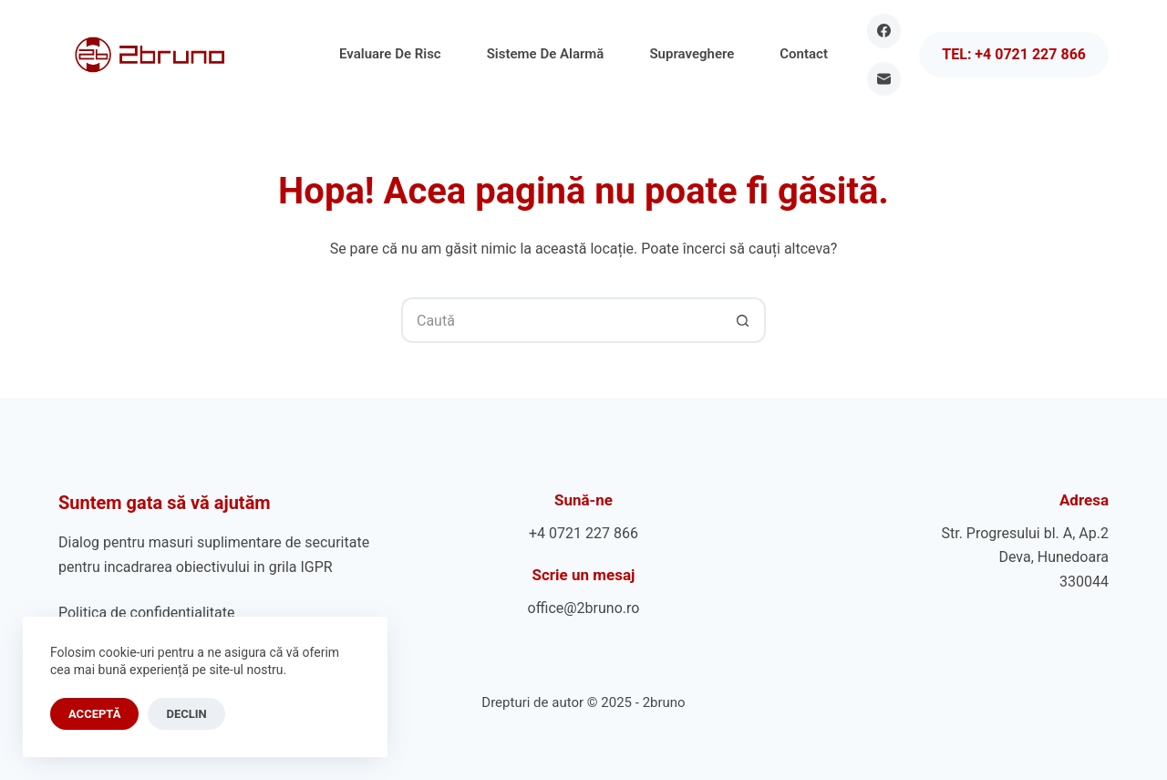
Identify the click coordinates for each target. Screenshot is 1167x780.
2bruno (664, 702)
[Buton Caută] (743, 320)
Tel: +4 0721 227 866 (1014, 54)
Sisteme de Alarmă (545, 54)
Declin (186, 714)
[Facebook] (884, 31)
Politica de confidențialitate (146, 612)
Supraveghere (691, 54)
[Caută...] (560, 320)
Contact (804, 54)
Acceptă (94, 714)
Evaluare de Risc (390, 54)
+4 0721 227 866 (583, 533)
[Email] (884, 79)
